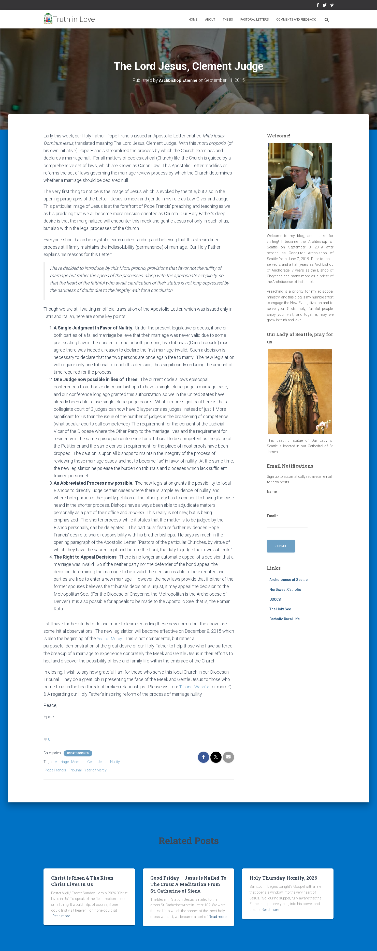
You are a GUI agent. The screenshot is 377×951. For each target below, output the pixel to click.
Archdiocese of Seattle (288, 580)
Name (287, 496)
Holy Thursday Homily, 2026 (283, 878)
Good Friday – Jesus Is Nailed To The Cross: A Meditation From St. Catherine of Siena (188, 884)
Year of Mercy (111, 638)
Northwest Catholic (285, 590)
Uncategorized (78, 753)
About (210, 19)
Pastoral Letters (254, 19)
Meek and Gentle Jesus (89, 761)
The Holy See (280, 609)
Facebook (318, 6)
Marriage (61, 761)
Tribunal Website (196, 686)
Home (193, 19)
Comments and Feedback (296, 19)
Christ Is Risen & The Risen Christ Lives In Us (82, 881)
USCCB (275, 599)
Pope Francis (55, 770)
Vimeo (332, 6)
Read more (61, 916)
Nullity (115, 761)
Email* (287, 521)
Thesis (228, 19)
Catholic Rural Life (284, 619)
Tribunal (75, 770)
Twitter (325, 6)
